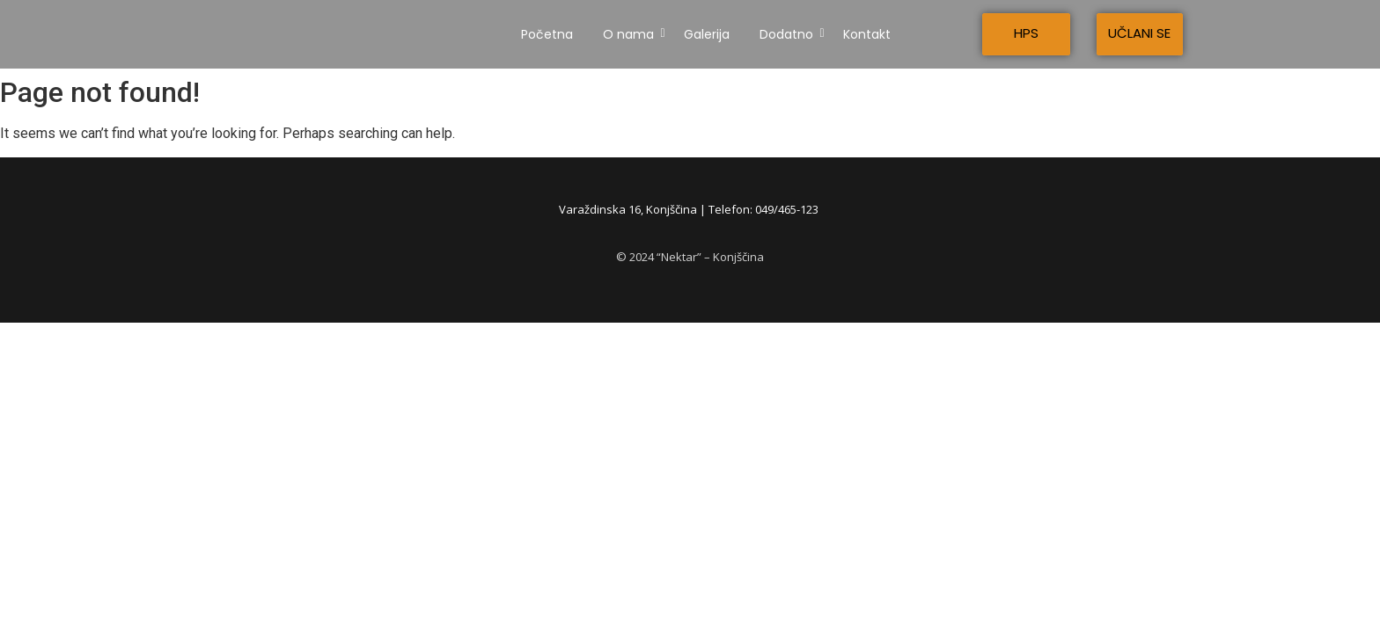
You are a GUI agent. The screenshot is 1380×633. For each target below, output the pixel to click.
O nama (631, 34)
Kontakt (867, 34)
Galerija (707, 34)
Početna (547, 34)
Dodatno (789, 34)
